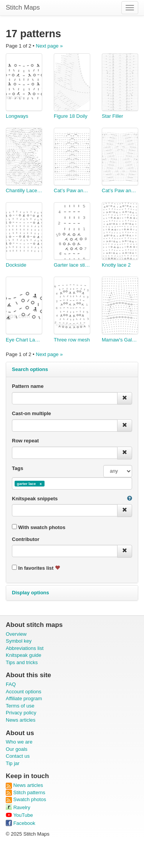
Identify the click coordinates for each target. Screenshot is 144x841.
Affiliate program (24, 698)
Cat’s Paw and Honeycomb (72, 190)
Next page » (49, 46)
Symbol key (18, 641)
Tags (17, 468)
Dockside (16, 265)
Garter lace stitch (72, 265)
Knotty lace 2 (116, 265)
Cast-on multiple (31, 413)
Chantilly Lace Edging (24, 190)
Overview (16, 634)
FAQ (11, 684)
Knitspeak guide (23, 655)
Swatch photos (26, 799)
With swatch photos (38, 527)
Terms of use (20, 706)
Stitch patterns (25, 792)
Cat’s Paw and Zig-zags (120, 190)
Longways (17, 116)
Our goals (16, 749)
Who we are (19, 742)
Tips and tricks (22, 662)
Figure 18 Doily (70, 116)
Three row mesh (72, 340)
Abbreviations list (24, 648)
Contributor (25, 539)
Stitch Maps (23, 7)
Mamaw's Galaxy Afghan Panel (120, 340)
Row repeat (25, 441)
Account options (23, 691)
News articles (20, 720)
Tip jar (13, 763)
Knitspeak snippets (35, 498)
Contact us (18, 756)
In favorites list (36, 568)
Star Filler (112, 116)
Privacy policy (21, 713)
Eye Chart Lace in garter (24, 340)
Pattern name (27, 386)
